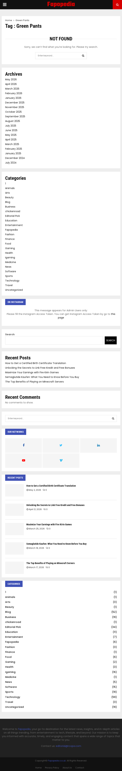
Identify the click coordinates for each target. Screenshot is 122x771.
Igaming (10, 257)
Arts (7, 193)
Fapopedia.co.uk (57, 760)
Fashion (9, 234)
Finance (10, 239)
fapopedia (24, 729)
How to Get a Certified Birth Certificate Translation (35, 363)
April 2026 (11, 84)
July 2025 (10, 125)
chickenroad (12, 211)
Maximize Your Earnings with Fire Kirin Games (32, 372)
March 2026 (12, 88)
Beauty (9, 197)
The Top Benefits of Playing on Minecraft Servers (34, 381)
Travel (9, 285)
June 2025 (11, 130)
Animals (10, 188)
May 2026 (11, 79)
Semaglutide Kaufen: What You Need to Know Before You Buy (42, 377)
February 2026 (13, 93)
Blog (7, 202)
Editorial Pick (12, 216)
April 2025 (11, 139)
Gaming (10, 248)
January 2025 (13, 153)
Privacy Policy (52, 767)
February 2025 (13, 149)
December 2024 (15, 158)
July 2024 (11, 162)
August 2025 (12, 121)
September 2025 (15, 116)
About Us (67, 767)
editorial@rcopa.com (68, 746)
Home (38, 767)
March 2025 (12, 144)
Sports (9, 276)
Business (10, 206)
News (8, 266)
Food (8, 243)
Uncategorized (14, 290)
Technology (12, 280)
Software (10, 271)
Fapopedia (61, 4)
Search (10, 334)
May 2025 (11, 135)
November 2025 (14, 107)
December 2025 (14, 102)
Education (11, 220)
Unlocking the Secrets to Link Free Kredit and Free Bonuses (40, 367)
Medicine (10, 262)
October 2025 (13, 112)
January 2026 (13, 98)
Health (9, 253)
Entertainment (14, 225)
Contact (79, 767)
